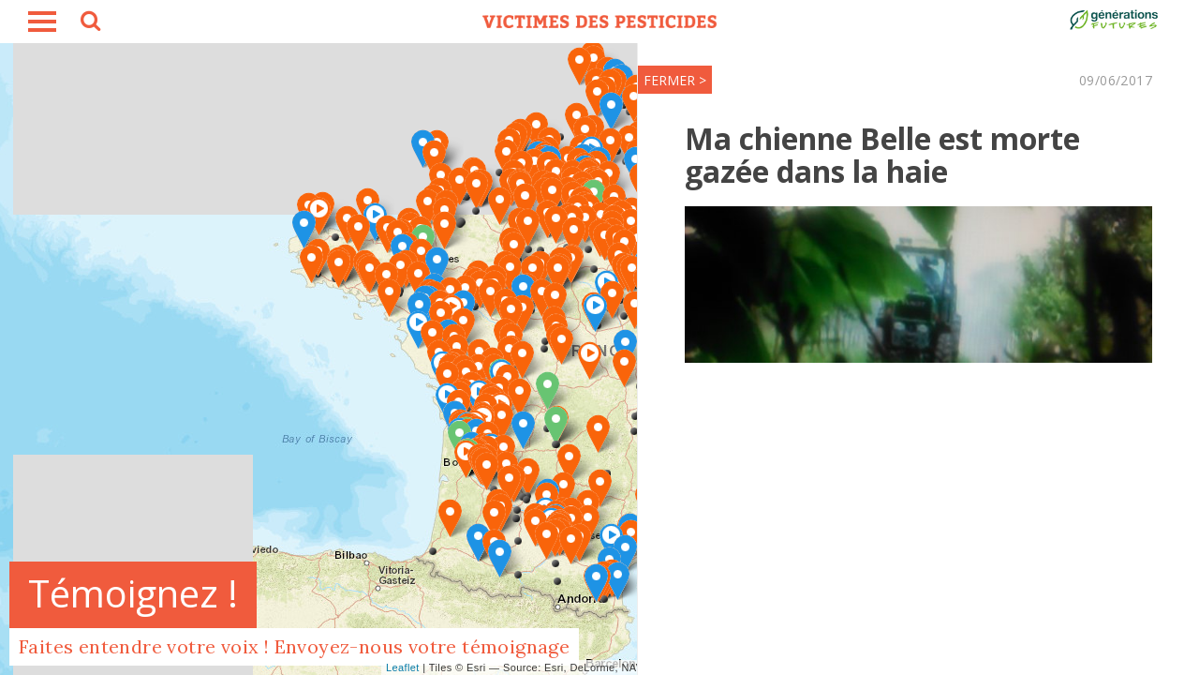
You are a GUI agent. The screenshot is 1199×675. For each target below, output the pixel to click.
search (89, 23)
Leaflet (403, 667)
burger (42, 21)
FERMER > (675, 80)
